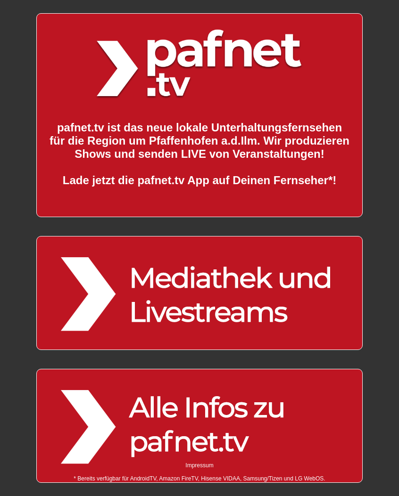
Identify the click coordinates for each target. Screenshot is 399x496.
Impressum (199, 465)
